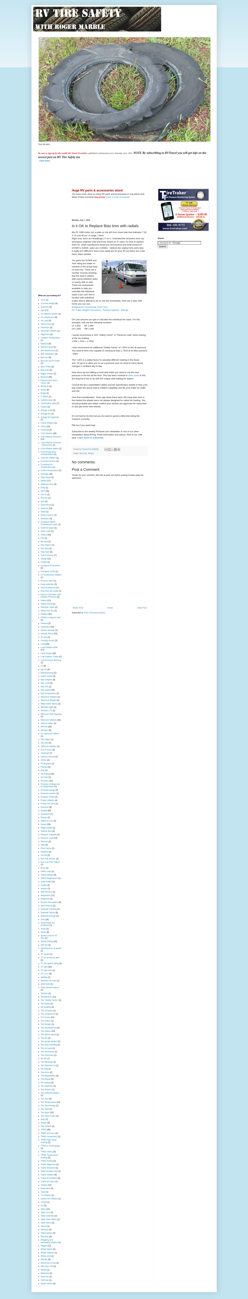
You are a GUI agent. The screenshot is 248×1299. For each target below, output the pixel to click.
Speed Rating (47, 941)
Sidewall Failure (48, 912)
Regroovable (46, 828)
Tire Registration (48, 1076)
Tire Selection (47, 1086)
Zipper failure (47, 1283)
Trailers (44, 1185)
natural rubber (47, 723)
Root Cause (46, 848)
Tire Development (49, 1028)
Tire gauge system (49, 1041)
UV (42, 1205)
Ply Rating (45, 774)
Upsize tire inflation (49, 1198)
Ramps (44, 817)
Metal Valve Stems (49, 704)
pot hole (44, 777)
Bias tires (83, 453)
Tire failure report (48, 1034)
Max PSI (44, 686)
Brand (43, 390)
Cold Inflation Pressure (51, 437)
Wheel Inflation (47, 1253)
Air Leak (44, 320)
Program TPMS (48, 797)
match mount (46, 676)
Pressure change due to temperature (50, 785)
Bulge (43, 393)
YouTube (45, 1280)
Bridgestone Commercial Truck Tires (90, 307)
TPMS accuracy (48, 1133)
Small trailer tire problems (48, 924)
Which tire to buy (48, 1263)
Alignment (45, 334)
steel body (45, 984)
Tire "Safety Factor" (49, 1000)
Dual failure (46, 505)
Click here (44, 160)
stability (44, 977)
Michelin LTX (46, 710)
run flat (44, 855)
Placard (44, 767)
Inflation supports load (50, 617)
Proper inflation (47, 800)
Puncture (45, 807)
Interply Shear (47, 633)
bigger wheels (47, 373)
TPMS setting (47, 1151)
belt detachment (48, 350)
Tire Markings (47, 1062)
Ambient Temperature (50, 338)
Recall (43, 824)
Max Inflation (46, 680)
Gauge (44, 558)
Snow (43, 929)
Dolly (43, 487)
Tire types (45, 1112)
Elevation (45, 518)
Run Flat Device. (48, 859)
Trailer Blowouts (48, 1168)
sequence (45, 899)
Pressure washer (48, 793)
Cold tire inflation (48, 458)
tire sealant (46, 1082)
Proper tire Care (48, 803)
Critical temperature (49, 470)
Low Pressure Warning (51, 660)
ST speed (45, 954)
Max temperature (48, 693)
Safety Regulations (49, 878)
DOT (43, 491)
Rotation (44, 852)
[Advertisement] (99, 175)
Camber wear (47, 400)
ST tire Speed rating (50, 963)
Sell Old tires (46, 892)
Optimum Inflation (49, 746)
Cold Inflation (47, 433)
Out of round (46, 750)
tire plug (44, 1069)
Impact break (46, 604)
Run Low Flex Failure (50, 862)
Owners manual (48, 756)
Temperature (46, 997)
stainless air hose (48, 980)
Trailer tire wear (48, 1181)
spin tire (44, 945)
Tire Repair (46, 1079)
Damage (44, 474)
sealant (44, 888)
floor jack (45, 548)
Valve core (45, 1212)
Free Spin (45, 552)
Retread (44, 841)
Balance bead (47, 347)
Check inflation (47, 423)
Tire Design (46, 1024)
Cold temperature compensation (48, 453)
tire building (46, 1007)
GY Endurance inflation (51, 575)
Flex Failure (46, 545)
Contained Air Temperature (47, 465)
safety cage (46, 871)
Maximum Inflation (49, 697)
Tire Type (45, 1109)
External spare (47, 528)
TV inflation (46, 1195)
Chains (44, 407)
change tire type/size (50, 417)
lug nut (44, 669)
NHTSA (44, 727)
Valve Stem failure (49, 1219)
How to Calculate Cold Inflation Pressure (51, 595)
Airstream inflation (49, 331)
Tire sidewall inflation (50, 1093)
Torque (44, 1123)
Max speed (46, 690)
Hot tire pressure (48, 587)
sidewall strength (48, 916)
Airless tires (46, 324)
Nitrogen (44, 730)
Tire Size (45, 1099)
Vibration (45, 1229)
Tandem (44, 993)
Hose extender (47, 584)
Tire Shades (46, 1089)
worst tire (45, 1276)
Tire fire (44, 1038)
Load (43, 644)
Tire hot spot (46, 1048)
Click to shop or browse (117, 197)
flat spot (44, 541)
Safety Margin (47, 875)
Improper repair (48, 607)
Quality (44, 810)
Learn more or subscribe (90, 437)
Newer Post (78, 608)
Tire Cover (45, 1017)
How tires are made (49, 591)
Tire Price (45, 1072)
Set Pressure (46, 906)
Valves (44, 1226)
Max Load (45, 683)
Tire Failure (46, 1031)
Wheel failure (47, 1249)
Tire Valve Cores (48, 1116)
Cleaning (45, 430)
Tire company (47, 1010)
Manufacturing (47, 673)
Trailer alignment (48, 1164)
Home (110, 608)
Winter (44, 1270)
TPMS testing (47, 1161)
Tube (43, 1192)
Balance (44, 343)
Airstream (45, 327)
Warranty (45, 1236)
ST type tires (46, 970)
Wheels (44, 1259)
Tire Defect (46, 1021)
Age (42, 310)
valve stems (46, 1223)
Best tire (44, 357)
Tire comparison (48, 1014)
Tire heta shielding (49, 1045)
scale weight (46, 881)
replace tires (46, 831)
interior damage (48, 630)
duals (43, 512)
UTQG (44, 1202)
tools (43, 1119)
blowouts (45, 386)
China (43, 426)
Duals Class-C (47, 515)
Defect (44, 481)
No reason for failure (50, 733)
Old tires (44, 743)
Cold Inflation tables (49, 448)
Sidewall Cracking (49, 909)
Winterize (45, 1273)
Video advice (46, 1233)
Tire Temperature (48, 1102)
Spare (43, 932)
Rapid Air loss (47, 821)
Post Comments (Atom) (94, 613)
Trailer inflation (47, 1175)
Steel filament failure (50, 987)
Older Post (142, 608)
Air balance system (49, 314)
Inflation (44, 614)
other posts (133, 375)
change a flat (46, 410)
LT (42, 666)
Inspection (45, 627)
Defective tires (47, 484)
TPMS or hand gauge (50, 1146)
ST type (44, 967)
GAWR (44, 562)
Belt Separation (48, 354)
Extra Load (46, 531)
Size (43, 919)
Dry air (44, 494)
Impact (44, 600)
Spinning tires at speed (51, 948)
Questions (45, 814)
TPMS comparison (49, 1136)
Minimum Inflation (49, 720)
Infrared (44, 623)
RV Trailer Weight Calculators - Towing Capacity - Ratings (100, 310)
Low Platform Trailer (50, 656)
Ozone (44, 760)
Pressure (45, 781)
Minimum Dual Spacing (51, 714)
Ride (43, 845)
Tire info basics (47, 1051)
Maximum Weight (48, 700)
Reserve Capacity (49, 834)
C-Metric (44, 396)
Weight (91, 453)
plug (43, 770)
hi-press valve (47, 581)
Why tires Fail (47, 1266)
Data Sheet (46, 477)
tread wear (45, 1188)
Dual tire (44, 508)
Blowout (44, 377)
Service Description (49, 902)
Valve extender (47, 1216)
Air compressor (47, 317)
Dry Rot (44, 498)
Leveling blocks (48, 640)
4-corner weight (48, 303)
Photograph (46, 763)
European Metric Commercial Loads (49, 523)
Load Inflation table (49, 647)
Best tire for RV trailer (50, 361)
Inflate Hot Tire (47, 611)
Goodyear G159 (48, 571)
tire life (44, 1058)
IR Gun (44, 637)
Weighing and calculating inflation (49, 1241)
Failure (44, 535)
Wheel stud (46, 1256)
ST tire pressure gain (50, 957)
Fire (42, 538)
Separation (46, 895)
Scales (44, 885)
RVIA (43, 868)
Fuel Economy (47, 555)
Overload (45, 753)
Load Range (46, 653)
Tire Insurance (47, 1055)
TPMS (43, 1129)
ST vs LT (45, 974)
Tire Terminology (48, 1105)
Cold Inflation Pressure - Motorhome (51, 443)
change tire (46, 414)
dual (43, 501)
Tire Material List (48, 1065)
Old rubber (45, 739)
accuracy (45, 307)
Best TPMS (46, 367)
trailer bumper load (49, 1171)
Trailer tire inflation (49, 1178)
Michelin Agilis (47, 707)
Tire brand (45, 1003)
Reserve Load (47, 838)
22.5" (43, 300)
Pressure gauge (48, 790)
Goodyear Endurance (50, 565)
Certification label (48, 403)
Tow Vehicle (46, 1126)
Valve (43, 1209)
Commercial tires (48, 461)
